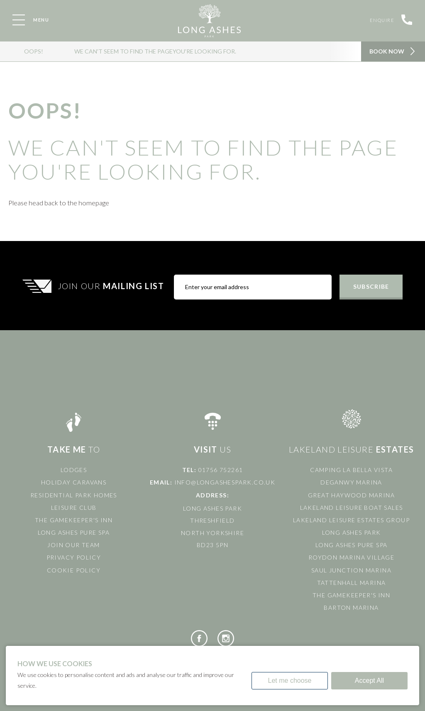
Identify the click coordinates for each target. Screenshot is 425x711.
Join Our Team (73, 544)
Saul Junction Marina (351, 570)
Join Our (112, 286)
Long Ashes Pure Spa (74, 532)
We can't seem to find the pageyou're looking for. (155, 51)
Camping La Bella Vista (351, 469)
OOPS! (33, 51)
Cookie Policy (73, 570)
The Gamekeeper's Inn (73, 520)
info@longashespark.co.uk (225, 482)
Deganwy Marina (351, 482)
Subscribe (371, 286)
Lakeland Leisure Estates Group (351, 520)
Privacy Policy (73, 557)
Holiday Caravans (73, 482)
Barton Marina (351, 607)
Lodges (74, 469)
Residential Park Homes (73, 495)
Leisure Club (74, 507)
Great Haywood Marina (351, 495)
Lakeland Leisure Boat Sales (351, 507)
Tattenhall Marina (351, 582)
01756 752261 (220, 469)
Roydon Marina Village (351, 557)
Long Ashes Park (351, 532)
